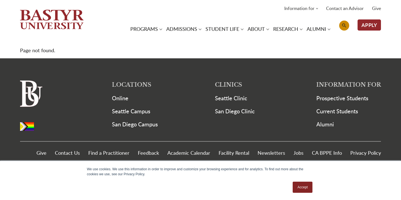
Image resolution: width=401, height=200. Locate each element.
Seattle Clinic (231, 98)
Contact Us (67, 152)
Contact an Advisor (345, 8)
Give (376, 8)
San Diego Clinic (235, 111)
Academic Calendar (188, 152)
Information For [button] (348, 84)
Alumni (325, 124)
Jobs (299, 152)
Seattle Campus (131, 111)
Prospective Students (342, 98)
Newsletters (271, 152)
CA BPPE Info (327, 152)
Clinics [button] (228, 84)
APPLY (369, 24)
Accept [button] (302, 187)
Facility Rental (234, 152)
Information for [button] (299, 8)
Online (120, 98)
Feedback (148, 152)
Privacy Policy (365, 152)
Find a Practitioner (108, 152)
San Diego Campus (135, 124)
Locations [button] (131, 84)
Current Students (337, 111)
